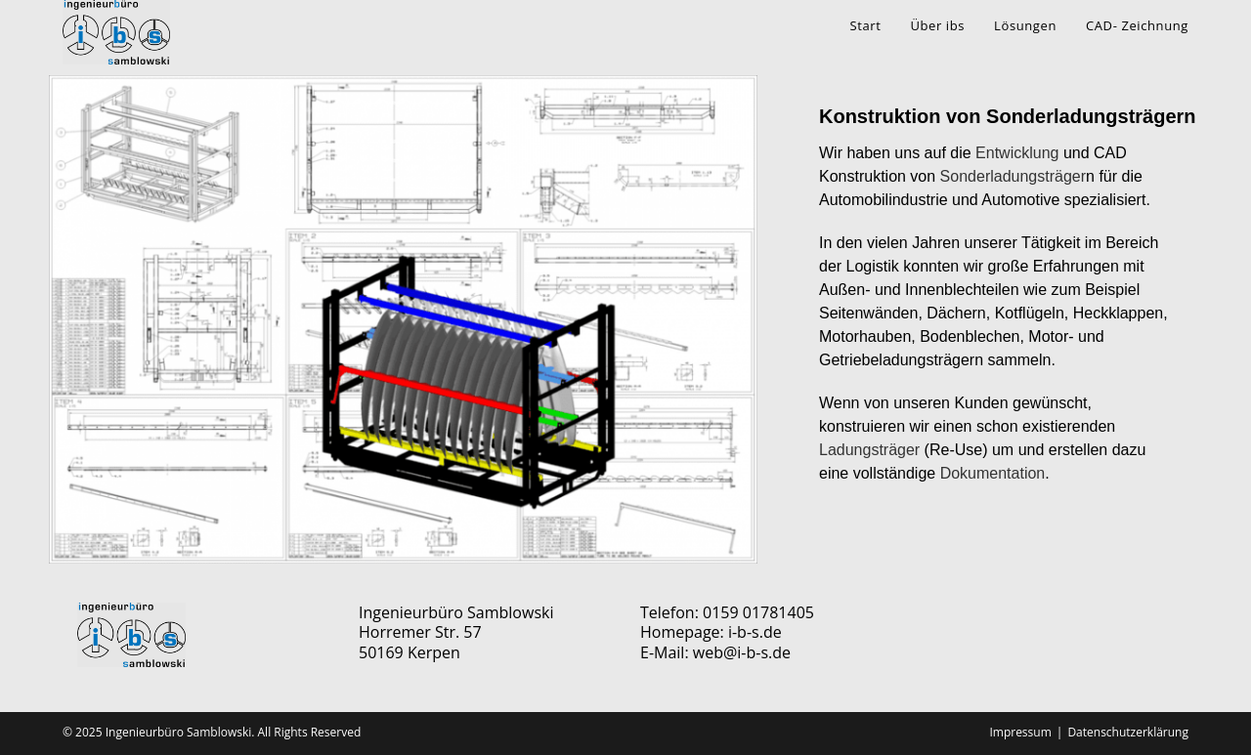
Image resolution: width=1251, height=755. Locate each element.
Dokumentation (993, 473)
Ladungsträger (869, 449)
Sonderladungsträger (1013, 176)
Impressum (1020, 732)
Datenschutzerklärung (1127, 732)
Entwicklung (1016, 153)
